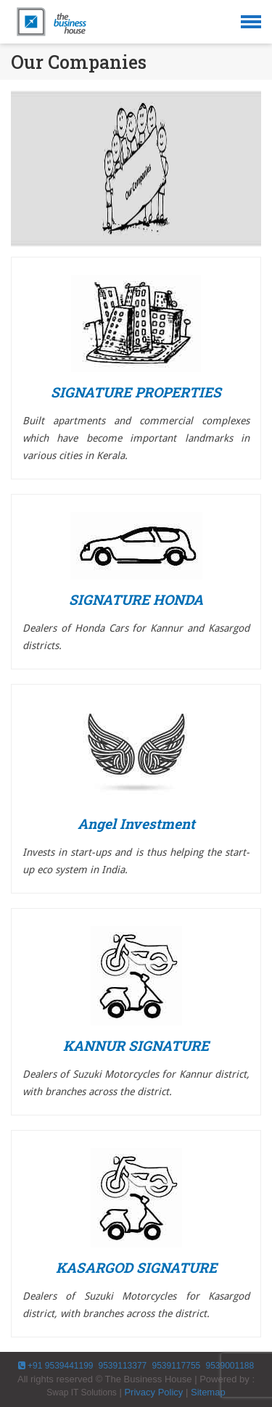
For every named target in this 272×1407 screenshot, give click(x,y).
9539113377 (121, 1366)
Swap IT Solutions (81, 1392)
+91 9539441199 (56, 1366)
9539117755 (176, 1366)
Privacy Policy (153, 1392)
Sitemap (208, 1392)
